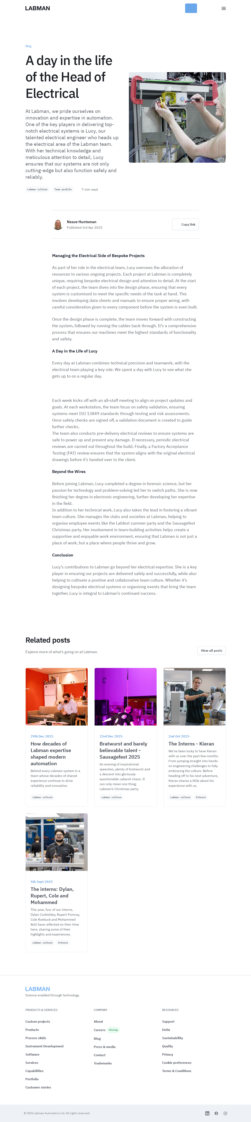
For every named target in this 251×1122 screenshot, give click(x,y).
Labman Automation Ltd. (50, 1113)
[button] (176, 1063)
